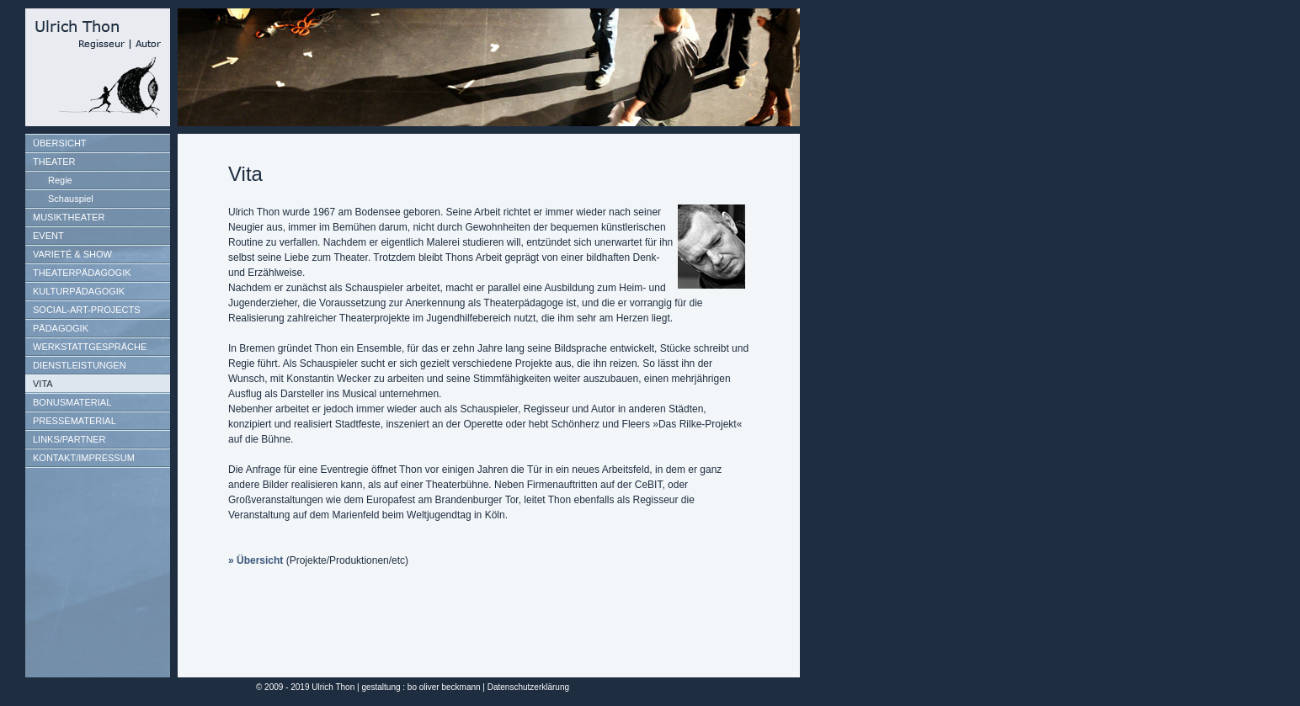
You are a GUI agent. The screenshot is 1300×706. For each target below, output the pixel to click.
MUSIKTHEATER (68, 217)
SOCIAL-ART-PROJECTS (87, 310)
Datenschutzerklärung (528, 687)
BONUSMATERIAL (72, 402)
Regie (60, 180)
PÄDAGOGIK (60, 328)
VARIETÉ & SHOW (72, 254)
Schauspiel (70, 199)
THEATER (54, 162)
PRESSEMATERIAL (74, 421)
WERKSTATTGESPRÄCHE (90, 347)
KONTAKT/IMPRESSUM (84, 458)
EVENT (48, 236)
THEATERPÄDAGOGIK (82, 273)
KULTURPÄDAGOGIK (79, 291)
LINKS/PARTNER (69, 439)
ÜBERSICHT (60, 143)
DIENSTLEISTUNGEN (79, 365)
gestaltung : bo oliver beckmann (420, 687)
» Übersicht (255, 560)
